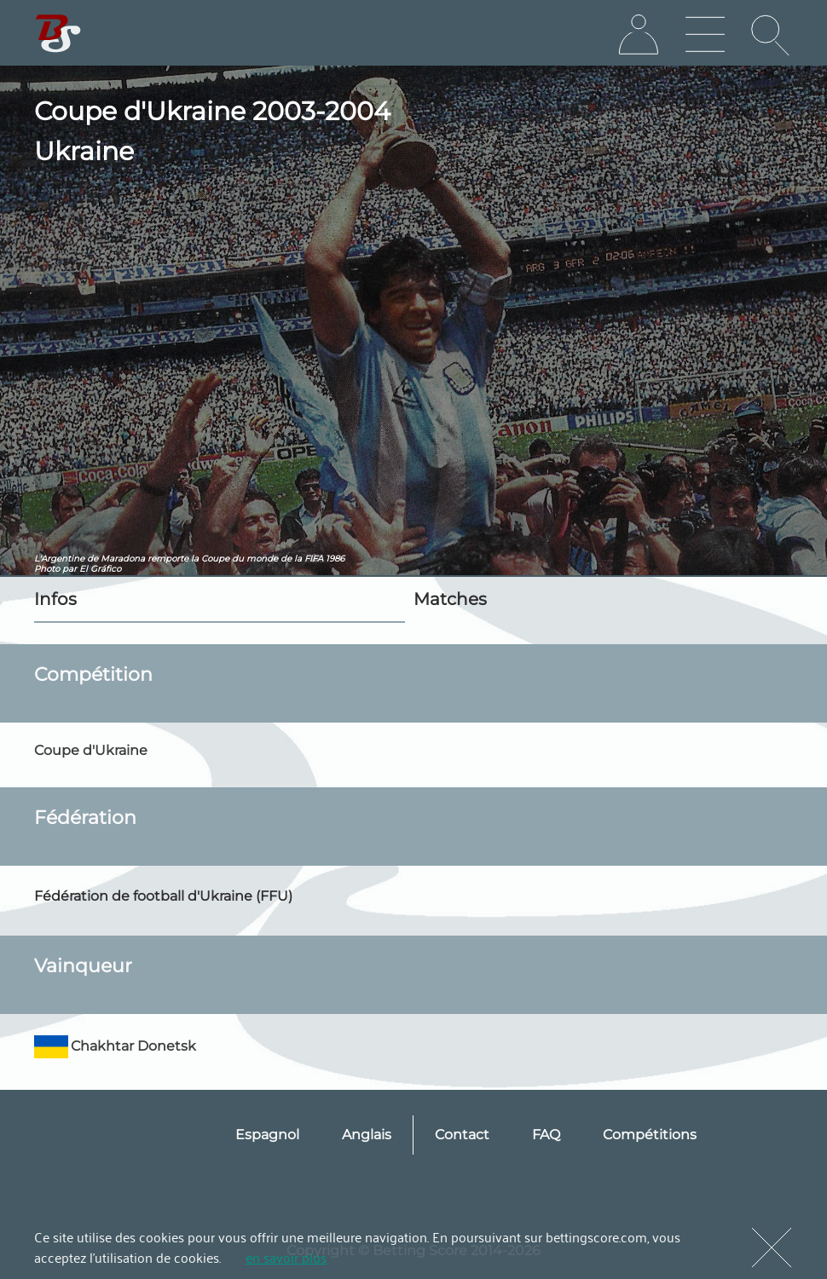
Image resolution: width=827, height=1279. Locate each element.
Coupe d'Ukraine (90, 750)
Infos (55, 599)
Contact (462, 1134)
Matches (450, 599)
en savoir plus (286, 1257)
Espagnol (267, 1134)
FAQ (546, 1134)
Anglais (366, 1134)
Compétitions (650, 1134)
